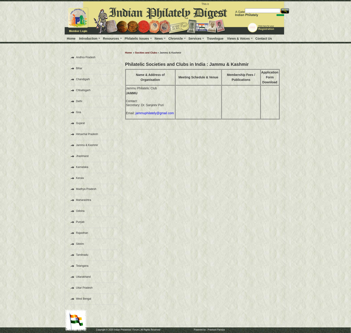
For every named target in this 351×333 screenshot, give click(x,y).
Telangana (82, 265)
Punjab (80, 221)
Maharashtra (83, 200)
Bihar (79, 68)
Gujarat (80, 123)
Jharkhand (82, 156)
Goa (78, 112)
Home (71, 38)
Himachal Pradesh (87, 134)
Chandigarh (83, 79)
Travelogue (215, 38)
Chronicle (175, 38)
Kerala (80, 178)
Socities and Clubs (146, 52)
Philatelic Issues (137, 38)
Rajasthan (82, 232)
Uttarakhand (83, 276)
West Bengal (83, 298)
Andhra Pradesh (86, 57)
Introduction (88, 38)
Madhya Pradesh (86, 189)
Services (194, 38)
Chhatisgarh (83, 90)
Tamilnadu (82, 254)
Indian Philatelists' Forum (126, 330)
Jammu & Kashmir (87, 145)
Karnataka (82, 167)
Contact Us (263, 38)
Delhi (79, 101)
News (159, 38)
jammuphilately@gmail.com (154, 113)
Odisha (80, 211)
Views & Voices (238, 38)
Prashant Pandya (216, 330)
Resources (111, 38)
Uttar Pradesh (84, 287)
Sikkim (80, 243)
